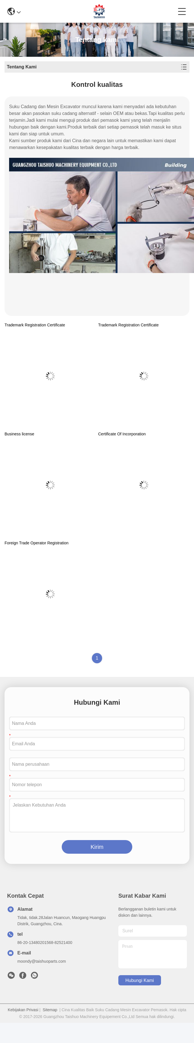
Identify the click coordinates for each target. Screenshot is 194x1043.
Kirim (97, 847)
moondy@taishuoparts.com (41, 961)
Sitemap (50, 1010)
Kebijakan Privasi (23, 1010)
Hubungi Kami (139, 980)
